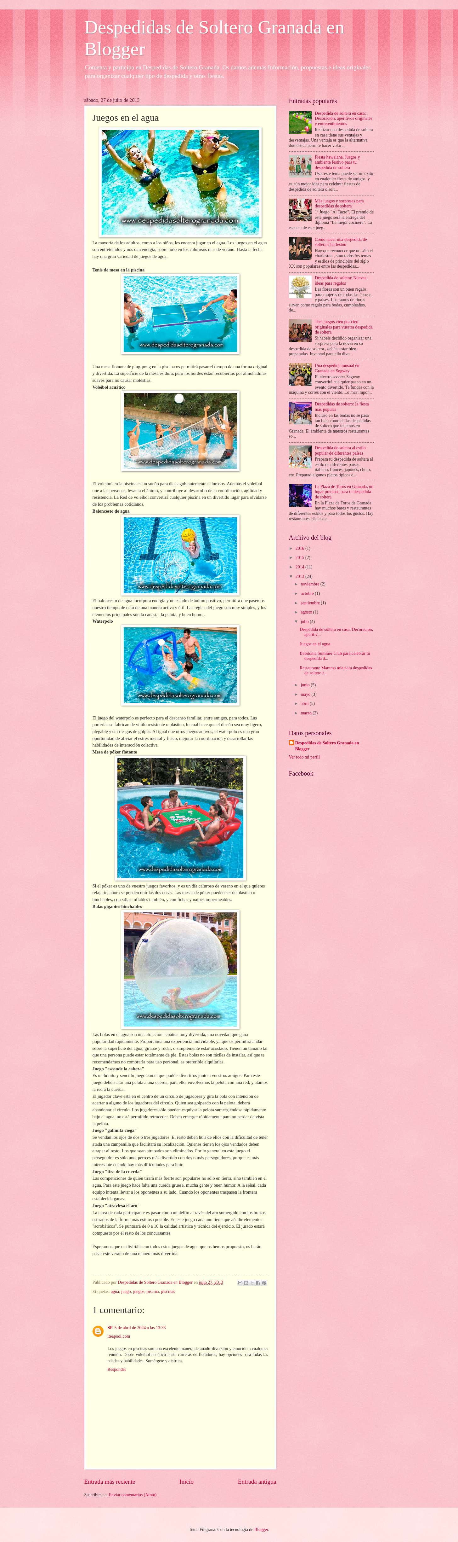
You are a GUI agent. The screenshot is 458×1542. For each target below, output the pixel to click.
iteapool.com (119, 1336)
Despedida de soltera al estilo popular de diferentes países (340, 450)
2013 (300, 576)
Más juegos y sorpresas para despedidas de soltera (339, 204)
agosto (307, 612)
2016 (300, 548)
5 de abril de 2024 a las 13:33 (140, 1327)
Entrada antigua (257, 1481)
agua (115, 1291)
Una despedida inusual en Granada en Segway (337, 368)
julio (305, 621)
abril (305, 703)
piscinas (168, 1291)
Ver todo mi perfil (304, 757)
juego (126, 1291)
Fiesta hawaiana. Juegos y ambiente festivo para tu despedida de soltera (337, 162)
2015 (300, 557)
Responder (117, 1369)
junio (306, 685)
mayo (306, 694)
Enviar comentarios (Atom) (133, 1495)
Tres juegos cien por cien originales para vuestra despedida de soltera (344, 327)
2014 (300, 567)
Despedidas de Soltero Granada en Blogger (327, 746)
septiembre (311, 603)
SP (110, 1327)
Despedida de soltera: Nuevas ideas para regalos (340, 281)
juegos (138, 1291)
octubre (308, 593)
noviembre (310, 584)
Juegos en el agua (315, 644)
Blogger (261, 1529)
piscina (153, 1291)
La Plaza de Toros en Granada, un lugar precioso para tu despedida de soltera (344, 491)
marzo (307, 713)
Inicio (186, 1481)
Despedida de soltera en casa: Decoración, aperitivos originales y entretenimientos (343, 118)
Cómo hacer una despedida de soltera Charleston (341, 242)
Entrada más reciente (109, 1481)
